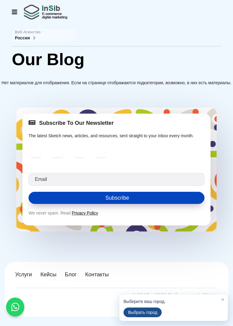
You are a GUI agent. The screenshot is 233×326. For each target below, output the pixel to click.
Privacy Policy (85, 213)
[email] (116, 179)
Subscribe (116, 198)
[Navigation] (14, 12)
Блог (71, 275)
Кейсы (48, 275)
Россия (25, 38)
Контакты (97, 275)
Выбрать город (142, 312)
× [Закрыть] (223, 300)
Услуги (23, 275)
